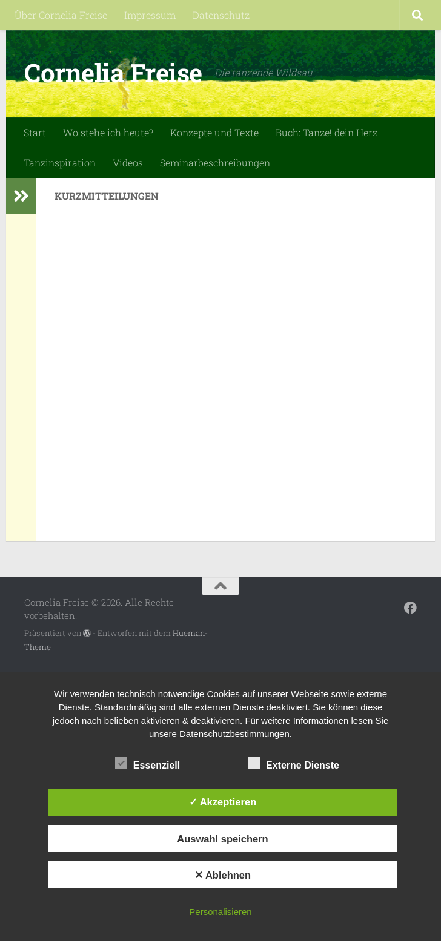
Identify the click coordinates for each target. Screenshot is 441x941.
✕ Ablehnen (222, 875)
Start (35, 132)
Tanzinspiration (60, 162)
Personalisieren (220, 912)
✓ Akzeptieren (223, 801)
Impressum (150, 14)
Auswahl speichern (222, 838)
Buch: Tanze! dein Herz (326, 132)
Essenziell (147, 763)
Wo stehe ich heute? (108, 132)
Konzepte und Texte (214, 132)
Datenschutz (221, 14)
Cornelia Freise (113, 72)
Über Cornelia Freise (61, 14)
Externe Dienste (293, 763)
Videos (128, 162)
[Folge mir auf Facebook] (410, 608)
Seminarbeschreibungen (215, 162)
